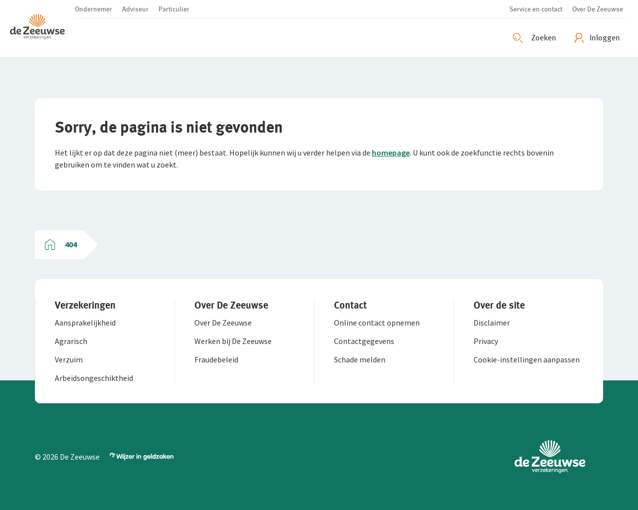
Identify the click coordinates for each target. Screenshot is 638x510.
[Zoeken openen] (535, 38)
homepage (391, 153)
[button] (42, 28)
